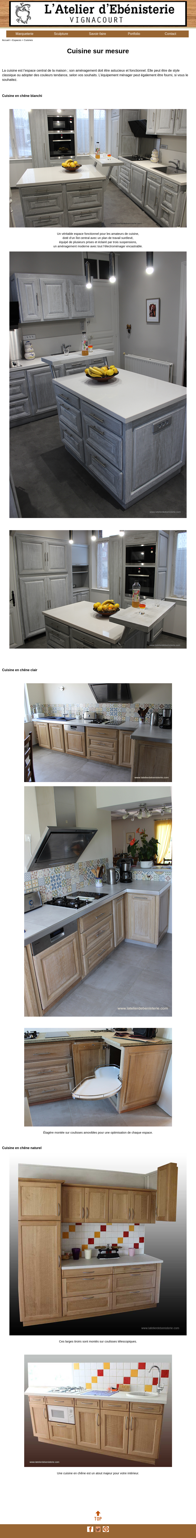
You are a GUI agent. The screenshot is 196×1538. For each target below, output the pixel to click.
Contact (170, 34)
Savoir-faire (97, 34)
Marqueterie (24, 34)
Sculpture (61, 34)
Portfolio (134, 34)
